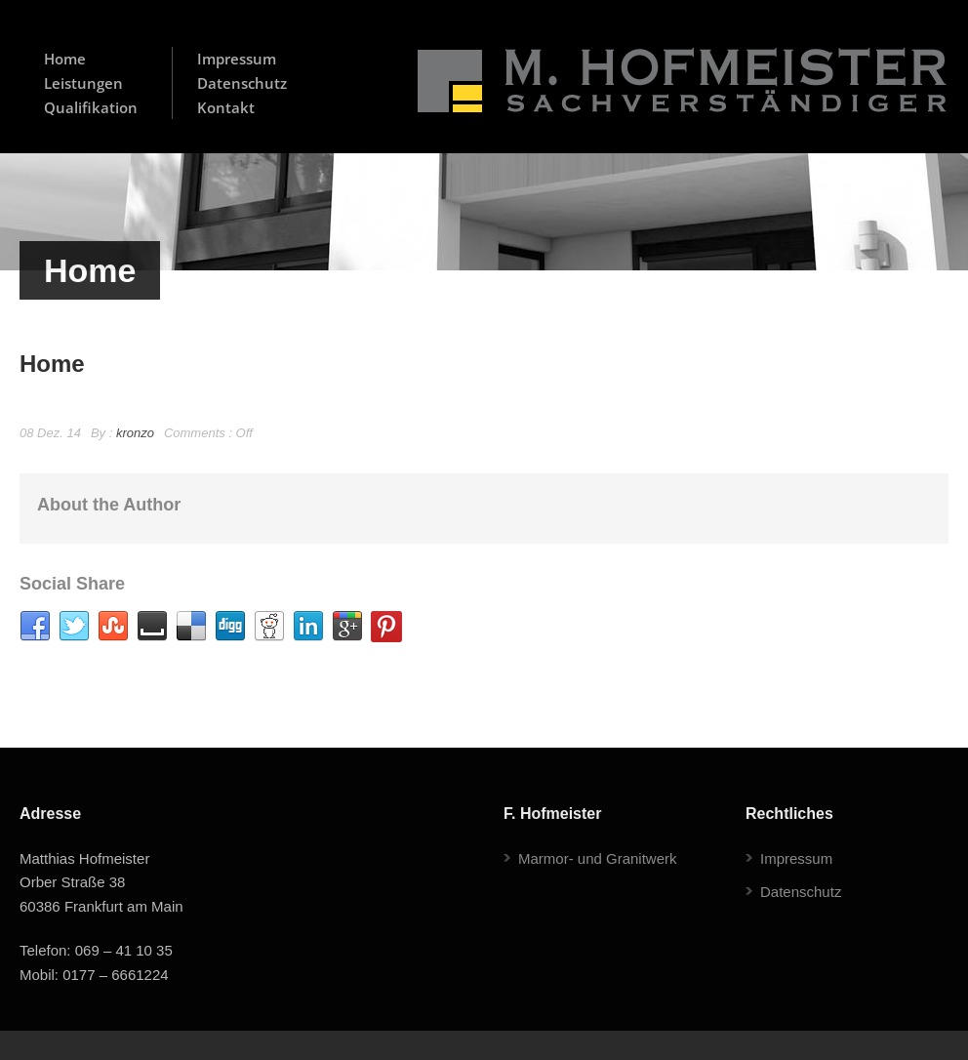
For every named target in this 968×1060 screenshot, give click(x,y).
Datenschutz (242, 83)
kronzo (135, 433)
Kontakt (226, 107)
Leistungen (83, 83)
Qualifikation (91, 107)
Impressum (236, 58)
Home (65, 58)
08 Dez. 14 (50, 433)
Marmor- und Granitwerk (597, 858)
